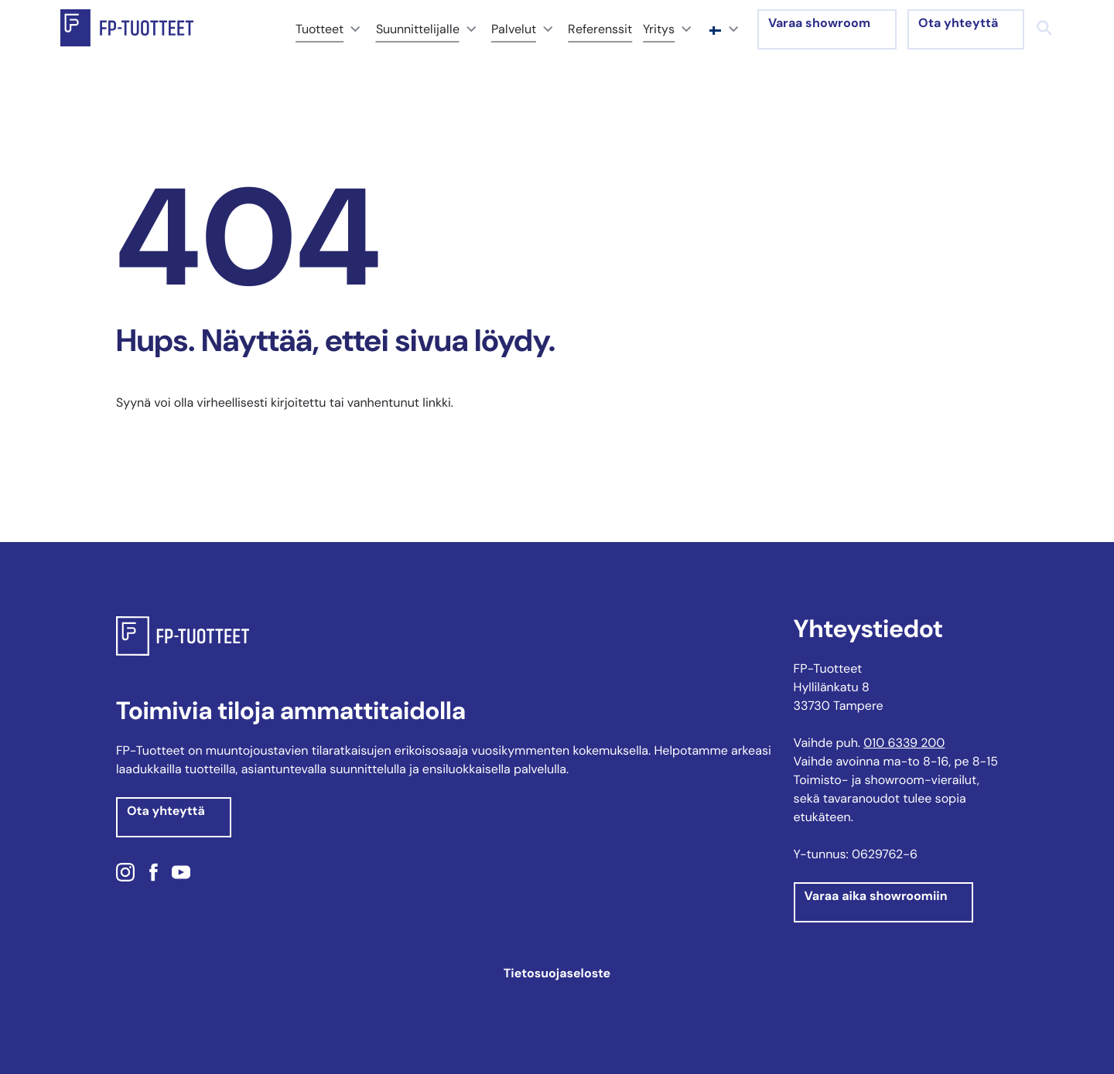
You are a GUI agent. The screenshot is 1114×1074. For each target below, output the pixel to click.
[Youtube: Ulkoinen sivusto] (181, 875)
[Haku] (1044, 27)
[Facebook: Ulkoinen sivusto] (153, 875)
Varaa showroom (819, 23)
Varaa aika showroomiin (876, 896)
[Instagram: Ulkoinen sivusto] (127, 875)
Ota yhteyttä (958, 23)
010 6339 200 (904, 743)
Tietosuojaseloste (557, 973)
